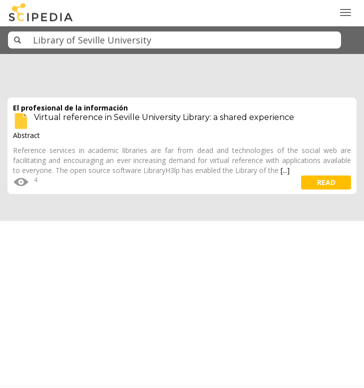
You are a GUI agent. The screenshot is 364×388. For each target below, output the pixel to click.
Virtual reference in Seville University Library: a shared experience (164, 117)
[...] (285, 170)
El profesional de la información (70, 107)
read (326, 182)
